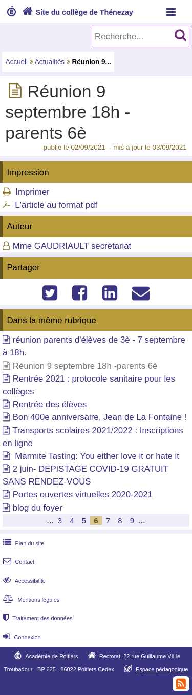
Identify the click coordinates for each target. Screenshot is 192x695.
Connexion (20, 637)
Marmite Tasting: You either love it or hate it (96, 456)
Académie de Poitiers (51, 656)
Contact (17, 562)
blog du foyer (37, 508)
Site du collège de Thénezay (76, 12)
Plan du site (22, 543)
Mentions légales (30, 600)
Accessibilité (23, 581)
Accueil (17, 62)
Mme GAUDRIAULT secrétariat (72, 246)
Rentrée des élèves (50, 404)
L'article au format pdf (56, 205)
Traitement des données (36, 618)
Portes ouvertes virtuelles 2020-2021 (83, 494)
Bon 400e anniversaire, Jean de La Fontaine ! (100, 417)
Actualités (50, 62)
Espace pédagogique (162, 669)
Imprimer (32, 192)
